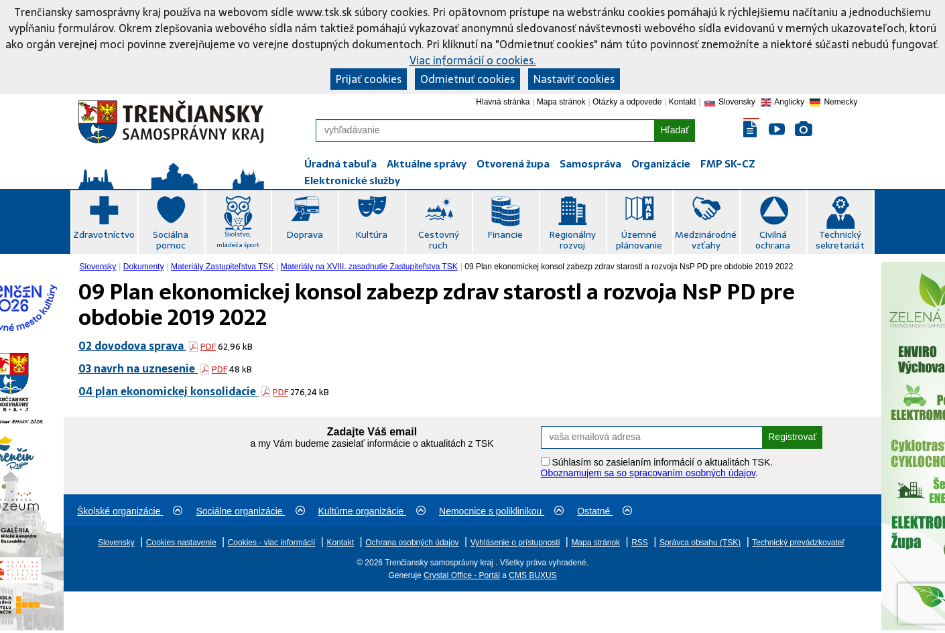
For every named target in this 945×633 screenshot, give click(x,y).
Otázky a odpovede (627, 102)
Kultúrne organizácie (372, 511)
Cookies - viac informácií (272, 542)
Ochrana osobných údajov (411, 542)
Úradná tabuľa (340, 163)
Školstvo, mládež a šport (237, 239)
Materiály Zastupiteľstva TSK (222, 266)
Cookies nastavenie (181, 542)
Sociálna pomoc (170, 240)
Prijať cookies (368, 79)
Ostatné (604, 511)
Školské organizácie (129, 511)
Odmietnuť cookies (467, 79)
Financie (505, 234)
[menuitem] (99, 266)
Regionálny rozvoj (572, 240)
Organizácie (660, 163)
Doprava (304, 234)
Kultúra (371, 234)
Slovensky (98, 266)
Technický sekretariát (840, 240)
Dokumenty (143, 266)
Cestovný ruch (438, 240)
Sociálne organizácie (250, 511)
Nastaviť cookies (574, 79)
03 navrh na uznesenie (138, 368)
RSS (639, 542)
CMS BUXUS (532, 575)
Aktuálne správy (426, 163)
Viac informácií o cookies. (473, 60)
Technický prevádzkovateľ (798, 542)
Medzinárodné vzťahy (706, 240)
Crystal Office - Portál (462, 575)
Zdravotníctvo (104, 234)
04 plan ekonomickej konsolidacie (168, 391)
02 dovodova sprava (132, 345)
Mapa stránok (561, 102)
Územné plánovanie (639, 240)
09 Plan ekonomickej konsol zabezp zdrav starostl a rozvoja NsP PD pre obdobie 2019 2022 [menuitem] (628, 266)
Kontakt (682, 102)
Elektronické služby (352, 180)
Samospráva (590, 163)
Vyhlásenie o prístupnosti (515, 542)
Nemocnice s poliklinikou (501, 511)
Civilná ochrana (772, 240)
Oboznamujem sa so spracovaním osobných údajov (648, 473)
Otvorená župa (513, 163)
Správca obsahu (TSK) (700, 542)
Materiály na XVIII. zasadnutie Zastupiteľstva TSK (369, 266)
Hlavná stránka (502, 102)
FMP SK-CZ (727, 163)
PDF (208, 347)
